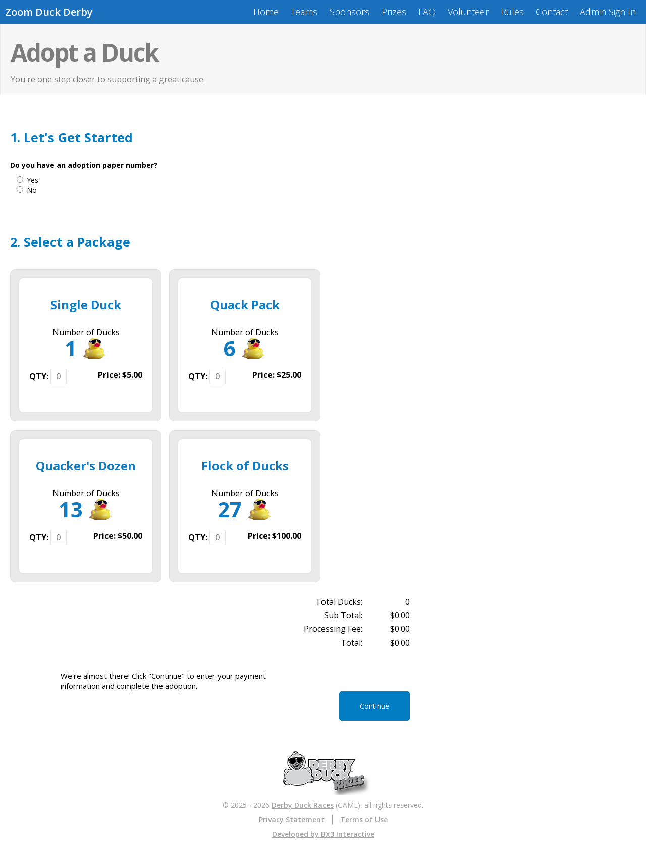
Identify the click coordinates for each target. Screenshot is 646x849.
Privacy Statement (292, 819)
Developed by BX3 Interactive (323, 834)
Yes (32, 180)
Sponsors (349, 12)
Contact (552, 12)
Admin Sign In (608, 12)
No (32, 190)
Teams (304, 12)
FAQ (427, 12)
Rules (512, 12)
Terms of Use (364, 819)
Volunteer (468, 12)
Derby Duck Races (303, 805)
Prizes (394, 12)
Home (266, 12)
